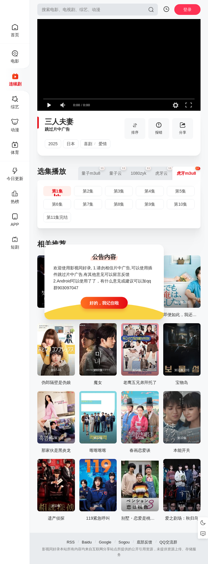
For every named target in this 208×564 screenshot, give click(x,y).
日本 (71, 143)
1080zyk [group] (141, 171)
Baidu (87, 542)
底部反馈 (144, 542)
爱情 (102, 143)
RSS (71, 542)
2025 (53, 143)
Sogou (124, 542)
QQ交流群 (168, 542)
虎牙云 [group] (163, 171)
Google (105, 542)
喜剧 (88, 143)
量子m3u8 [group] (93, 171)
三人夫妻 (59, 122)
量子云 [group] (117, 171)
